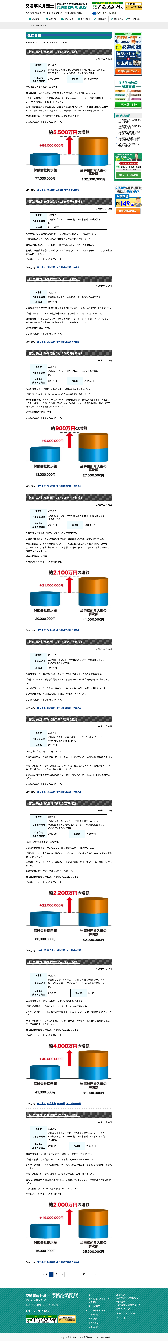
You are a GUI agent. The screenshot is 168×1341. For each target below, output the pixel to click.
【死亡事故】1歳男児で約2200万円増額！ (53, 803)
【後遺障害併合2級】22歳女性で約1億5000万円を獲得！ (129, 138)
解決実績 (51, 189)
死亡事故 (41, 189)
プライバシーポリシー (125, 1313)
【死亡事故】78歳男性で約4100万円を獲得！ (55, 497)
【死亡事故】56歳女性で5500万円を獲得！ (53, 279)
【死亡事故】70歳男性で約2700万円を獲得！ (55, 353)
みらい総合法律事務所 (39, 1300)
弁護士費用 (93, 1318)
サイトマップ (121, 1317)
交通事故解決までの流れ (99, 1310)
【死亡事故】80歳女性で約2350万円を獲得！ (55, 201)
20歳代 (59, 189)
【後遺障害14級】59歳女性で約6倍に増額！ (129, 121)
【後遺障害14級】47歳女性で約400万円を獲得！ (129, 126)
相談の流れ (93, 1323)
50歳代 (75, 341)
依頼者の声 (93, 1327)
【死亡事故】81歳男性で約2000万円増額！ (53, 1115)
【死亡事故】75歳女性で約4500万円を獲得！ (55, 642)
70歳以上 (76, 267)
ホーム (91, 1294)
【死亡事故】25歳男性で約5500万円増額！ (53, 52)
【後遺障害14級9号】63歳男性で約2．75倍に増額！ (129, 132)
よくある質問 (94, 1306)
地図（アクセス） (123, 1309)
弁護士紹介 (93, 1314)
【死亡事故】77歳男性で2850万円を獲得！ (53, 719)
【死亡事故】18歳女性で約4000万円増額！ (53, 962)
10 (84, 1274)
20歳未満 (41, 950)
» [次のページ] (95, 1274)
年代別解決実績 (71, 189)
